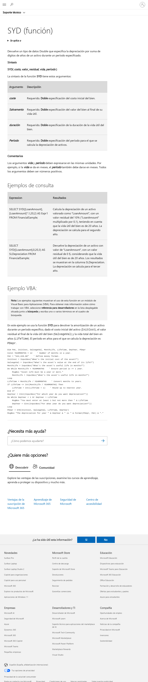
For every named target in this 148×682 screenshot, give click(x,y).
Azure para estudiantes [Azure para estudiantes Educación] (110, 597)
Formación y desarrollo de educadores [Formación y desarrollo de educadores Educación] (116, 585)
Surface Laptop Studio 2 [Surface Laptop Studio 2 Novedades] (14, 569)
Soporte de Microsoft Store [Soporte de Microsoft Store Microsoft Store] (63, 569)
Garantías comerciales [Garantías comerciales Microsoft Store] (61, 591)
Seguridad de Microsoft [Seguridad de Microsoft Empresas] (14, 618)
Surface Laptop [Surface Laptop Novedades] (10, 563)
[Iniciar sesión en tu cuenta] (142, 5)
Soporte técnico (12, 12)
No (105, 539)
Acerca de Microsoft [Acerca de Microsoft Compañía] (108, 618)
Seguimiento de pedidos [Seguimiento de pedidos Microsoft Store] (62, 580)
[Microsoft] (74, 3)
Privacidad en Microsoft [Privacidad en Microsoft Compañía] (110, 629)
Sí (86, 539)
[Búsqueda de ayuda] (12, 4)
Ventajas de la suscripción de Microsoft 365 (16, 504)
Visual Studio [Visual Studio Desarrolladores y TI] (57, 654)
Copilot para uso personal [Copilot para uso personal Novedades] (15, 580)
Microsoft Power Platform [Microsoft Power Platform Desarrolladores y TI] (63, 643)
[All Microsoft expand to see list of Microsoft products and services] (4, 5)
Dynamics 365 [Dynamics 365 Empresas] (10, 629)
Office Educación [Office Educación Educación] (107, 580)
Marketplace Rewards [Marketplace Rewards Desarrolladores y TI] (61, 649)
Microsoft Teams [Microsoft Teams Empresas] (11, 646)
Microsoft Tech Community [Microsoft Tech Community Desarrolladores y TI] (63, 632)
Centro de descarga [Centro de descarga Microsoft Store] (60, 563)
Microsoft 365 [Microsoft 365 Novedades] (10, 585)
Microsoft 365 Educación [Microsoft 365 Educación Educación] (110, 574)
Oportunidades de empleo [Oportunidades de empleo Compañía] (111, 613)
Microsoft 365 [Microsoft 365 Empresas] (10, 635)
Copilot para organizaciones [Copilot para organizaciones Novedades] (16, 574)
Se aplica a (15, 40)
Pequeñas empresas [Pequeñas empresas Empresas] (12, 652)
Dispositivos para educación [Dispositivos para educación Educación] (112, 563)
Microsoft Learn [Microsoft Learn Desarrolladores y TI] (58, 618)
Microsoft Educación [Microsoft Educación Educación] (108, 558)
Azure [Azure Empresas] (6, 624)
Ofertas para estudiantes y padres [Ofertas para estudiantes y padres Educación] (114, 591)
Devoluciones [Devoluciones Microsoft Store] (57, 574)
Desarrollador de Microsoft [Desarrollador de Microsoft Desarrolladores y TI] (63, 613)
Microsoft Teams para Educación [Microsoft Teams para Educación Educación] (113, 569)
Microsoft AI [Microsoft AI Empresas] (9, 613)
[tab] (20, 467)
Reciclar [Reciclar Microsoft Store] (55, 585)
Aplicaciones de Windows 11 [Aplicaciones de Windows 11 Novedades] (16, 597)
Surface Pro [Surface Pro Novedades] (9, 558)
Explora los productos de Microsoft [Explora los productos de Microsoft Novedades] (18, 591)
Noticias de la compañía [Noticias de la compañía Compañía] (110, 624)
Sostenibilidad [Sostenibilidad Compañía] (106, 641)
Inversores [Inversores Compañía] (104, 635)
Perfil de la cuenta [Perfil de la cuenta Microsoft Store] (59, 558)
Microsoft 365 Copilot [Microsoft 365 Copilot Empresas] (13, 641)
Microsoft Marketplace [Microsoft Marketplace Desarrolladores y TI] (61, 638)
